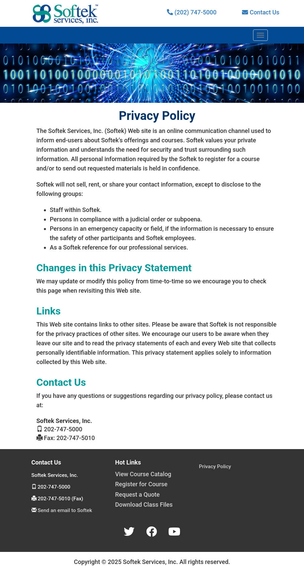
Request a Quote (137, 494)
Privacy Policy (215, 466)
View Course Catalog (143, 474)
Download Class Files (144, 504)
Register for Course (141, 484)
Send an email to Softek (65, 510)
